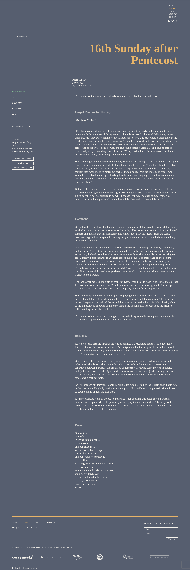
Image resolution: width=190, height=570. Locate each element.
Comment (17, 94)
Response (16, 99)
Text (14, 88)
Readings (173, 8)
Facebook (169, 21)
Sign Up (171, 530)
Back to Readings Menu (23, 159)
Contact (172, 16)
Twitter (172, 21)
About (171, 5)
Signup (172, 11)
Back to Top (23, 154)
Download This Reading (22, 150)
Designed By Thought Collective (25, 559)
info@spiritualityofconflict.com (24, 520)
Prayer (15, 105)
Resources (173, 14)
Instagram (176, 21)
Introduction (19, 82)
